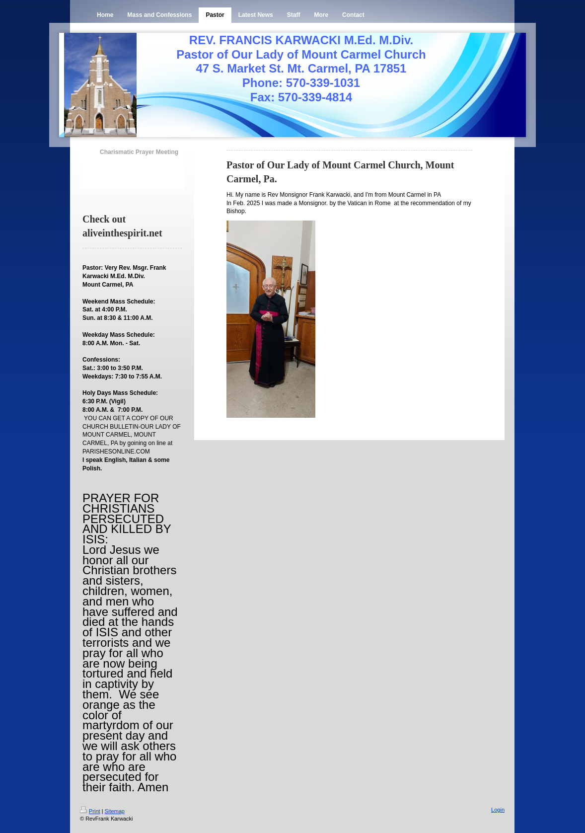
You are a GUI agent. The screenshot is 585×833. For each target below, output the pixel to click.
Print (90, 811)
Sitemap (115, 811)
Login (498, 810)
